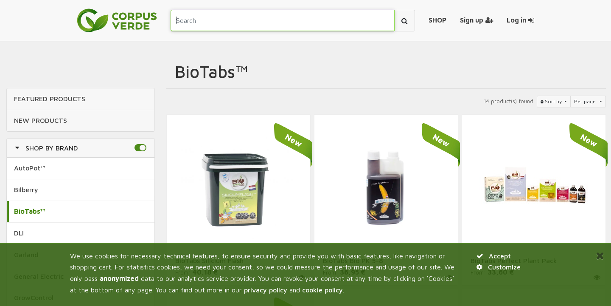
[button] (140, 148)
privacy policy (265, 290)
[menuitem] (437, 20)
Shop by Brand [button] (51, 148)
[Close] (600, 255)
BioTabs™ (29, 211)
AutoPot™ (29, 168)
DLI (19, 233)
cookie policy (322, 290)
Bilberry (26, 189)
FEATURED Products (49, 98)
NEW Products (40, 120)
